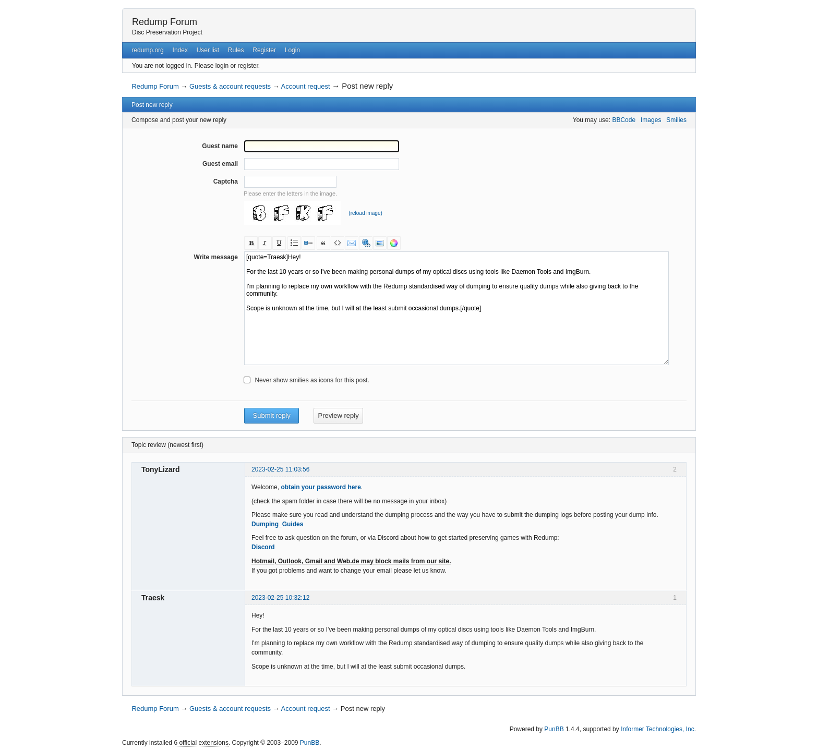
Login (292, 50)
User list (208, 50)
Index (180, 50)
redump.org (147, 50)
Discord (263, 547)
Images (651, 120)
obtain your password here (320, 487)
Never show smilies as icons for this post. (312, 380)
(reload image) (365, 212)
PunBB (553, 729)
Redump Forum (164, 22)
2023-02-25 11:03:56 (280, 469)
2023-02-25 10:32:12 (280, 597)
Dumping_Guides (277, 524)
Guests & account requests (230, 86)
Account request (305, 86)
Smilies (676, 120)
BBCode (623, 120)
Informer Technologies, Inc (657, 729)
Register (264, 50)
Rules (236, 50)
